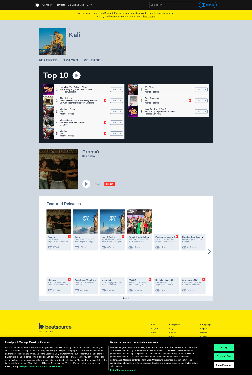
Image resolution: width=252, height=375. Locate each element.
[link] (48, 60)
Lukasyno (193, 282)
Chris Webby (83, 100)
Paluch (174, 239)
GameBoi (94, 100)
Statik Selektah (66, 100)
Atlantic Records (67, 114)
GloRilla (88, 89)
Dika (95, 239)
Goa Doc (91, 282)
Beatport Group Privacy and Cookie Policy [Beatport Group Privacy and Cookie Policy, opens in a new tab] (41, 367)
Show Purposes (224, 366)
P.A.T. (50, 282)
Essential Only (224, 357)
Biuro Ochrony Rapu (137, 285)
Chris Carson (141, 282)
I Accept (224, 348)
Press (171, 336)
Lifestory (52, 280)
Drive (77, 237)
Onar (163, 239)
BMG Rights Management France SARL (92, 241)
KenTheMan (79, 122)
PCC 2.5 (132, 280)
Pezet (157, 239)
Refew (91, 156)
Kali (61, 89)
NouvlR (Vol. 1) (108, 237)
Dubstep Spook (188, 239)
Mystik (104, 239)
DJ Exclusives (76, 5)
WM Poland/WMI (109, 285)
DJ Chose (68, 122)
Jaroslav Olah (60, 282)
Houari (78, 239)
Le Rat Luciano (122, 239)
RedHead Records (136, 241)
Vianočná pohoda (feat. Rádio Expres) (146, 237)
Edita (104, 282)
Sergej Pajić (112, 282)
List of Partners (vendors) (123, 371)
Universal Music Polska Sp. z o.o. (169, 241)
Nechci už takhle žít (164, 280)
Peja (201, 282)
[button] (48, 89)
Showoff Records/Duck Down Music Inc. (77, 103)
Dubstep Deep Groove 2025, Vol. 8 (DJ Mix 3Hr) (203, 237)
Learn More (149, 16)
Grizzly (89, 239)
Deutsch (203, 332)
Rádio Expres (138, 239)
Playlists (60, 5)
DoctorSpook (202, 239)
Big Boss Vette (77, 89)
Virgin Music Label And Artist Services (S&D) (67, 241)
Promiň (51, 237)
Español (203, 336)
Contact (172, 332)
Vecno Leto (107, 280)
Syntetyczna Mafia (190, 280)
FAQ (171, 329)
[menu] (46, 5)
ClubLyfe (186, 241)
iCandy (67, 89)
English (203, 329)
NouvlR (111, 239)
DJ (89, 5)
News (153, 332)
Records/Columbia (68, 92)
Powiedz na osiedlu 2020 (166, 237)
